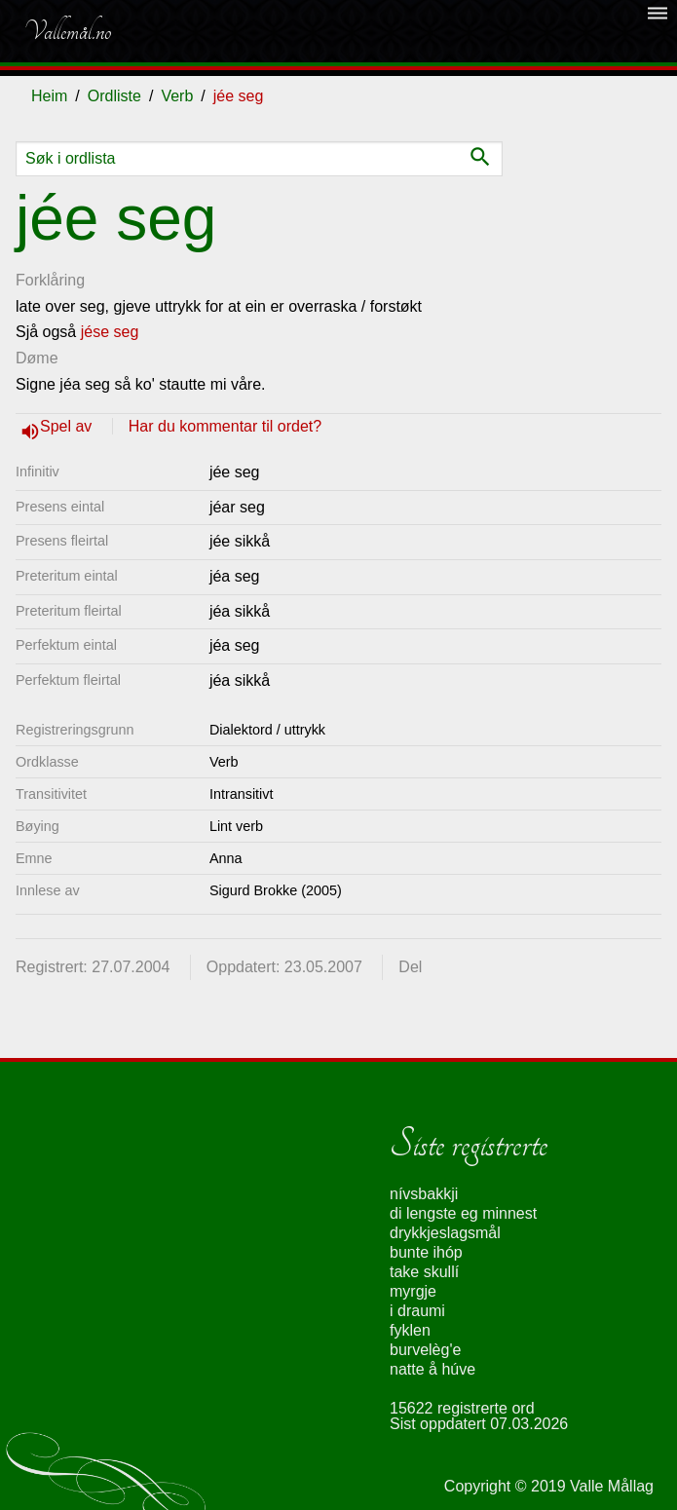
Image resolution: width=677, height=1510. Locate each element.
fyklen (410, 1330)
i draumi (417, 1310)
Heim (49, 96)
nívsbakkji (424, 1194)
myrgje (413, 1291)
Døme (37, 358)
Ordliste (114, 96)
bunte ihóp (426, 1252)
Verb (177, 96)
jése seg (110, 331)
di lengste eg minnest (463, 1213)
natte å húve (432, 1369)
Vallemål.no (67, 31)
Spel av (68, 426)
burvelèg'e (425, 1349)
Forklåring (50, 280)
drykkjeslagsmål (445, 1233)
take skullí (424, 1272)
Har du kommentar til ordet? (225, 426)
